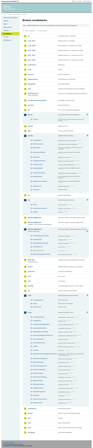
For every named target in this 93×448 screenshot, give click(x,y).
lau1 (29, 276)
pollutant (35, 212)
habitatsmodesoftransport (40, 181)
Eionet (10, 14)
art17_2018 (31, 60)
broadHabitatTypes (38, 300)
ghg (29, 131)
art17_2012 (31, 55)
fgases (30, 115)
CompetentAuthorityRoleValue (41, 324)
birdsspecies (36, 157)
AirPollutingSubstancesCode (41, 235)
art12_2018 (31, 45)
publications (32, 408)
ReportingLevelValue (38, 384)
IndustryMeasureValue (39, 342)
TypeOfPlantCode (37, 246)
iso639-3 (35, 346)
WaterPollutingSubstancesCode (41, 254)
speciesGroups (37, 307)
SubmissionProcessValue (40, 399)
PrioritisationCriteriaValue (40, 377)
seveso (30, 413)
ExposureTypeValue (38, 339)
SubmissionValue (37, 402)
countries (35, 119)
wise (29, 427)
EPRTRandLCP (33, 93)
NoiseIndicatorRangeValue (40, 358)
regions (35, 303)
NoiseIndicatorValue (38, 362)
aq (29, 36)
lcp (29, 291)
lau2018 (30, 286)
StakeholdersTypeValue (39, 391)
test (29, 418)
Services (5, 37)
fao (29, 110)
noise (30, 312)
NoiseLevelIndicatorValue (40, 366)
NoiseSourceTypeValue (39, 369)
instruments (36, 189)
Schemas (6, 30)
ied (29, 200)
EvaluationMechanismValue (40, 331)
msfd (29, 295)
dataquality (31, 84)
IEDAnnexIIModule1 (34, 217)
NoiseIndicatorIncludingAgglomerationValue (45, 353)
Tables (5, 24)
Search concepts (43, 30)
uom (29, 423)
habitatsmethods (37, 176)
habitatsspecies (37, 186)
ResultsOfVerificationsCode (40, 243)
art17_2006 (31, 50)
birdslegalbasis (37, 140)
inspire (30, 267)
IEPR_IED (31, 260)
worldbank (31, 432)
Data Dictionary (17, 14)
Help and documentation (10, 17)
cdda (29, 69)
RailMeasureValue (38, 380)
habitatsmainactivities (39, 173)
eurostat (31, 105)
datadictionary (33, 79)
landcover (31, 271)
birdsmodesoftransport (39, 152)
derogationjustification (39, 160)
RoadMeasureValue (38, 388)
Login (75, 1)
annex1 (35, 204)
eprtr (29, 89)
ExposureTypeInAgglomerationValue (43, 335)
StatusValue (36, 395)
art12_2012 (31, 41)
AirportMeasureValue (38, 317)
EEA (11, 1)
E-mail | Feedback (8, 442)
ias (29, 195)
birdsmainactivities (38, 144)
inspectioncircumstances (40, 208)
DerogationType (37, 239)
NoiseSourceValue (38, 373)
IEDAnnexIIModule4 (34, 229)
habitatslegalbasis (38, 168)
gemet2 (30, 126)
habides (30, 135)
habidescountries (37, 164)
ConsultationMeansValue (39, 328)
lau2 (29, 281)
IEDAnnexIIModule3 (34, 222)
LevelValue (36, 350)
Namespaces (7, 40)
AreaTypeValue (37, 320)
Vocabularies (7, 33)
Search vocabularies (30, 30)
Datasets (6, 21)
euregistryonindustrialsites (37, 100)
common (31, 74)
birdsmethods (37, 147)
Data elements (7, 27)
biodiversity (32, 65)
